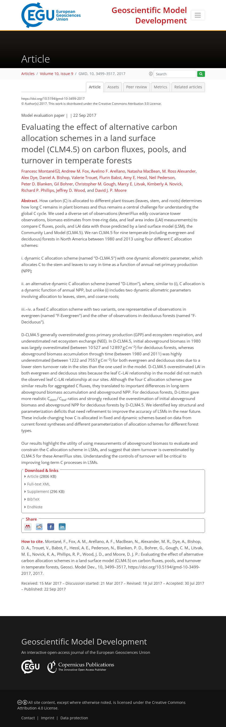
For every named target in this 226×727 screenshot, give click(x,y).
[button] (151, 73)
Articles (28, 73)
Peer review (136, 87)
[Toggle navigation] (198, 15)
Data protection (74, 718)
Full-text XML (38, 484)
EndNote (35, 506)
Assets (113, 87)
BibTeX (33, 499)
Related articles (188, 87)
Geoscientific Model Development (149, 15)
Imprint (47, 718)
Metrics (160, 87)
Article (95, 87)
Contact (28, 718)
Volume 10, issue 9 (56, 73)
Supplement (38, 491)
